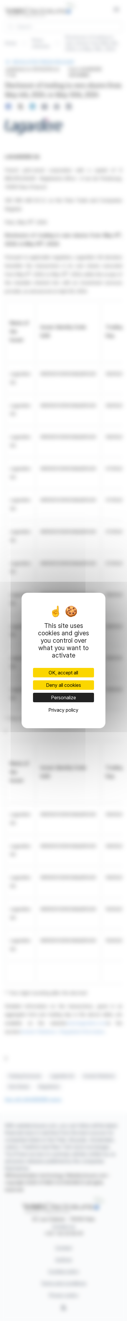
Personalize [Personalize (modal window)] (63, 697)
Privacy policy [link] (63, 710)
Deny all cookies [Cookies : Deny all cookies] (63, 685)
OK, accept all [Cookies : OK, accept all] (63, 673)
